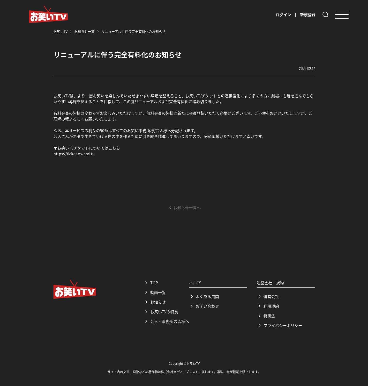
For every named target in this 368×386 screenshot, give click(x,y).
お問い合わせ (204, 306)
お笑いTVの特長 (160, 312)
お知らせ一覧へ (184, 207)
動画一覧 (154, 292)
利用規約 (268, 306)
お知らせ (154, 302)
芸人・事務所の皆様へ (166, 321)
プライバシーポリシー (279, 325)
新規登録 (307, 14)
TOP (150, 283)
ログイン (283, 14)
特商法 (266, 316)
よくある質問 (204, 296)
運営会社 (268, 296)
